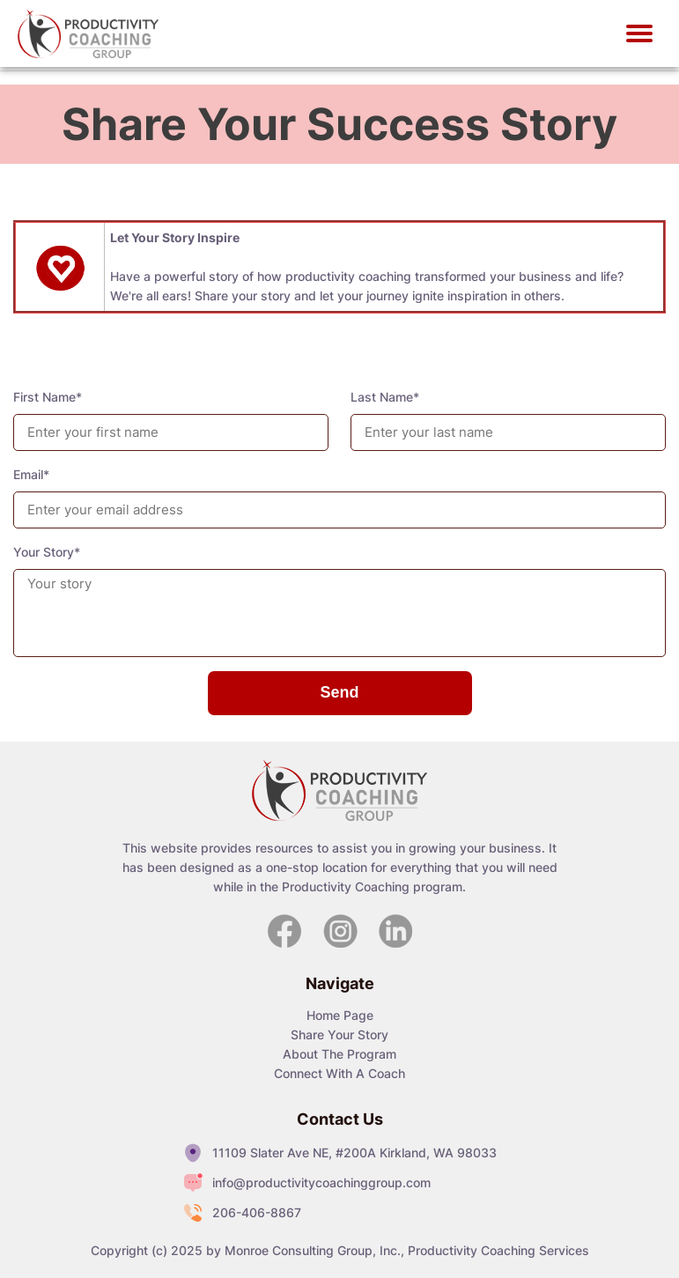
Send (339, 692)
